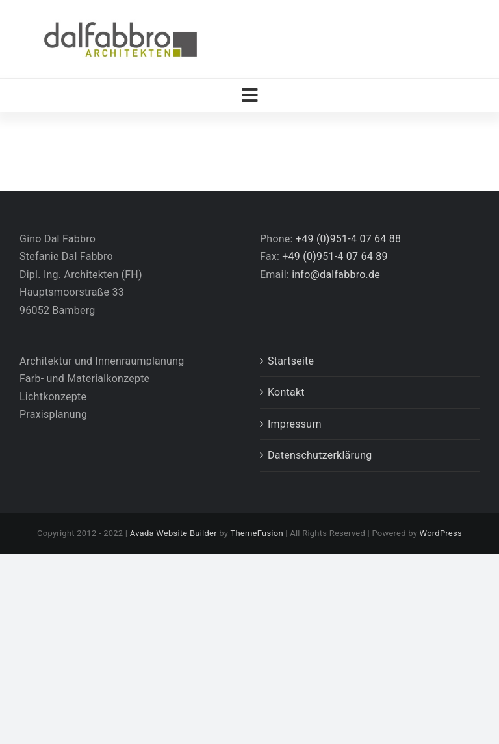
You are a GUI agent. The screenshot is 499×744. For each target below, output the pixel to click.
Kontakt (286, 392)
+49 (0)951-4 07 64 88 (348, 239)
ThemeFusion (256, 533)
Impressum (295, 424)
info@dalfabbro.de (336, 274)
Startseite (291, 361)
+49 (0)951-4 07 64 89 (334, 256)
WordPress (441, 533)
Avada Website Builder (173, 533)
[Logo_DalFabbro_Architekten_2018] (120, 21)
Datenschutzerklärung (320, 455)
